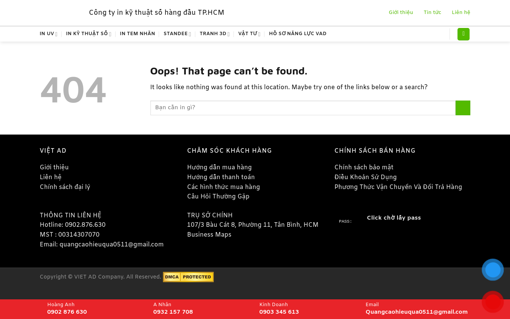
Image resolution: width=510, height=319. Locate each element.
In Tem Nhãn (137, 34)
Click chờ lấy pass (394, 218)
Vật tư (249, 34)
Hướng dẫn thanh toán (221, 177)
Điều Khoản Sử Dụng (365, 177)
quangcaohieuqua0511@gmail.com (111, 245)
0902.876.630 (85, 225)
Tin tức (432, 12)
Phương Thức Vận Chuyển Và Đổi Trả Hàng (398, 187)
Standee (177, 34)
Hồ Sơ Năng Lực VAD (298, 34)
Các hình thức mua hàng (223, 187)
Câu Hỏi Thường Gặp (218, 197)
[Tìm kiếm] (463, 34)
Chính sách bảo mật (364, 168)
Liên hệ (459, 12)
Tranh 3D (215, 34)
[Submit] (463, 108)
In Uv (48, 34)
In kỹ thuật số (88, 34)
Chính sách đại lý (65, 187)
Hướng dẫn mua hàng (219, 168)
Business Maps (209, 235)
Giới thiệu (400, 12)
